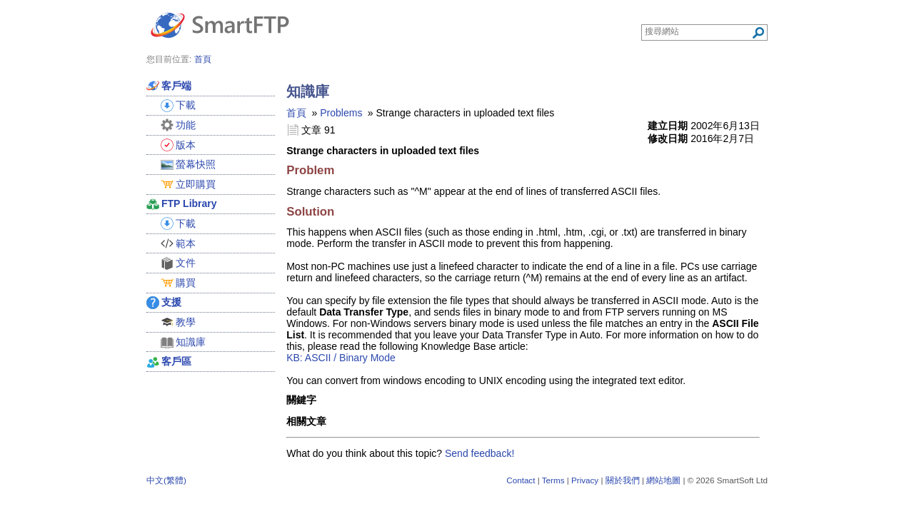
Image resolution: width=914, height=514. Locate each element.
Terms (553, 480)
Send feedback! (479, 453)
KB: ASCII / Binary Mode (341, 357)
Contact (520, 480)
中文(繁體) (166, 480)
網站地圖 (663, 480)
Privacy (584, 480)
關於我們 (623, 480)
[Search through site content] (698, 31)
